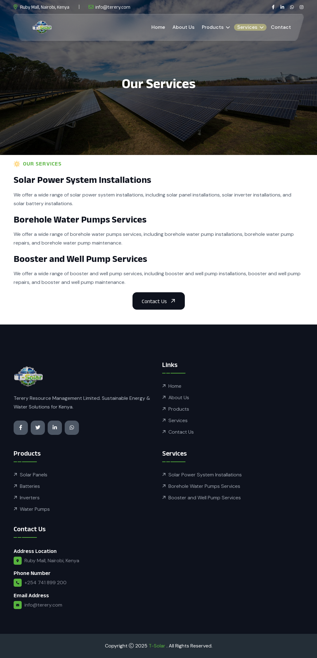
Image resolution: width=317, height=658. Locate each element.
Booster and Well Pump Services (204, 497)
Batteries (30, 486)
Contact (281, 27)
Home (158, 27)
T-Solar (158, 646)
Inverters (30, 497)
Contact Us (181, 432)
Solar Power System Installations (205, 474)
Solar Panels (33, 474)
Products (213, 27)
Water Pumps (35, 509)
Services (247, 27)
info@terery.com (112, 7)
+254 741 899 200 (45, 582)
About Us (183, 27)
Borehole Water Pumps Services (204, 486)
